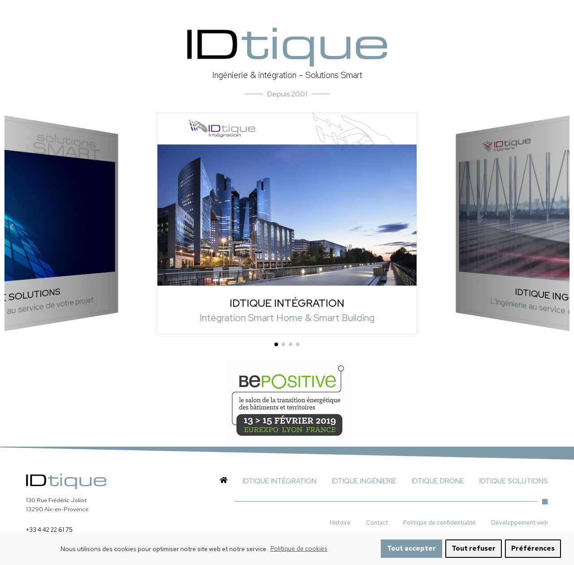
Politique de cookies (298, 553)
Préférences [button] (533, 553)
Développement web (519, 522)
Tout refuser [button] (474, 553)
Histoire (340, 522)
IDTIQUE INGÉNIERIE (364, 481)
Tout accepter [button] (411, 553)
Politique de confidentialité (439, 522)
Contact (377, 522)
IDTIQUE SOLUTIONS (513, 481)
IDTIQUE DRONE (438, 481)
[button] (276, 344)
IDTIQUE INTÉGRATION (287, 302)
